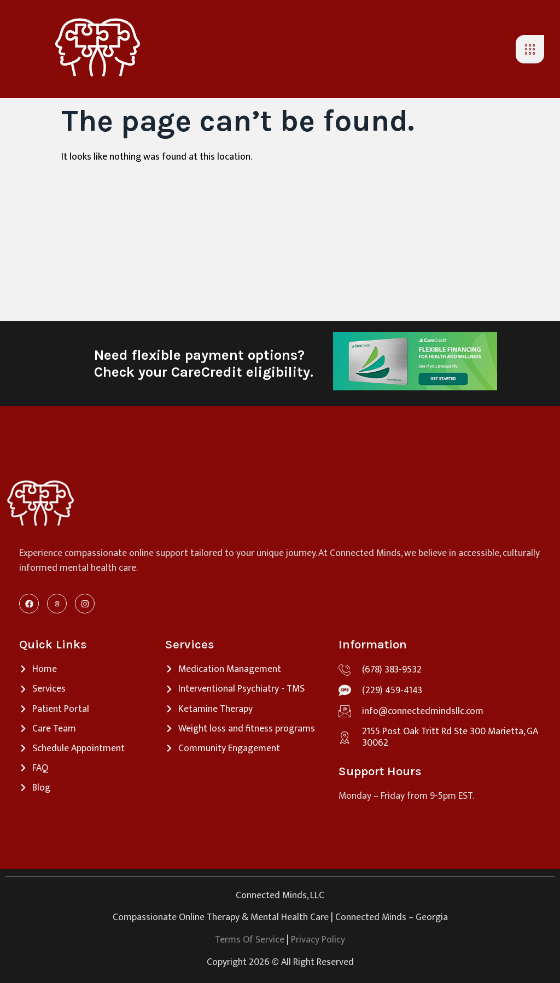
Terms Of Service (249, 939)
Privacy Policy (318, 939)
